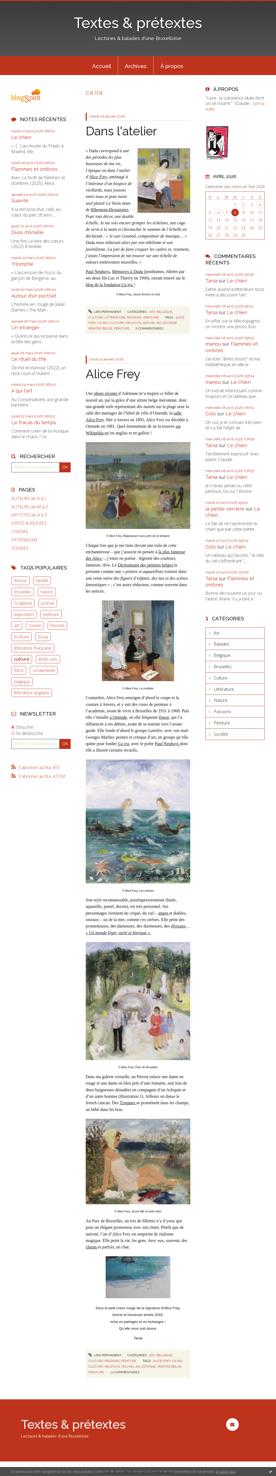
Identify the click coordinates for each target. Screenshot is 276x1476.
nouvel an (152, 323)
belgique (22, 682)
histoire (57, 625)
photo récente (106, 393)
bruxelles (22, 592)
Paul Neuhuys (98, 271)
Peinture (151, 317)
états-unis (48, 659)
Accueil (101, 66)
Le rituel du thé (28, 359)
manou (213, 344)
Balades (221, 644)
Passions (134, 317)
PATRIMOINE (24, 540)
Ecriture (21, 637)
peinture (51, 614)
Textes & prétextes (138, 22)
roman (35, 625)
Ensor (164, 717)
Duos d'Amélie (27, 232)
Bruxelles (223, 667)
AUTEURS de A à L (29, 498)
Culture (95, 317)
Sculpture (23, 603)
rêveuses (178, 926)
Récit (18, 670)
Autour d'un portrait (33, 296)
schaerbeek (44, 670)
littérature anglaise (31, 693)
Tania (211, 281)
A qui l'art (21, 391)
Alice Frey (98, 177)
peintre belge (100, 328)
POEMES (20, 548)
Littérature (115, 317)
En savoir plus (226, 1471)
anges (163, 913)
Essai (43, 637)
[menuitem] (101, 65)
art (16, 625)
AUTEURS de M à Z (29, 507)
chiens (92, 1247)
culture (21, 659)
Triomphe (22, 264)
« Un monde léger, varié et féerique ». (118, 932)
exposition (24, 614)
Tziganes (128, 1102)
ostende (170, 323)
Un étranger (25, 327)
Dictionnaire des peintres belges (146, 565)
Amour (20, 580)
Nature (220, 700)
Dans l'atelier (121, 131)
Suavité (19, 200)
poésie (47, 603)
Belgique (164, 312)
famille (42, 580)
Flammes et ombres (34, 169)
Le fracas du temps (33, 422)
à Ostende (118, 717)
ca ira (103, 323)
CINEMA (19, 532)
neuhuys (133, 323)
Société (221, 734)
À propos (171, 66)
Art (152, 312)
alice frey (161, 1361)
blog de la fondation (110, 284)
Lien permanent (104, 312)
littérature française (32, 648)
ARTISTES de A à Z (29, 515)
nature (46, 592)
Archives (136, 66)
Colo (210, 413)
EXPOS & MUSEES (29, 523)
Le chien (21, 137)
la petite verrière (224, 509)
